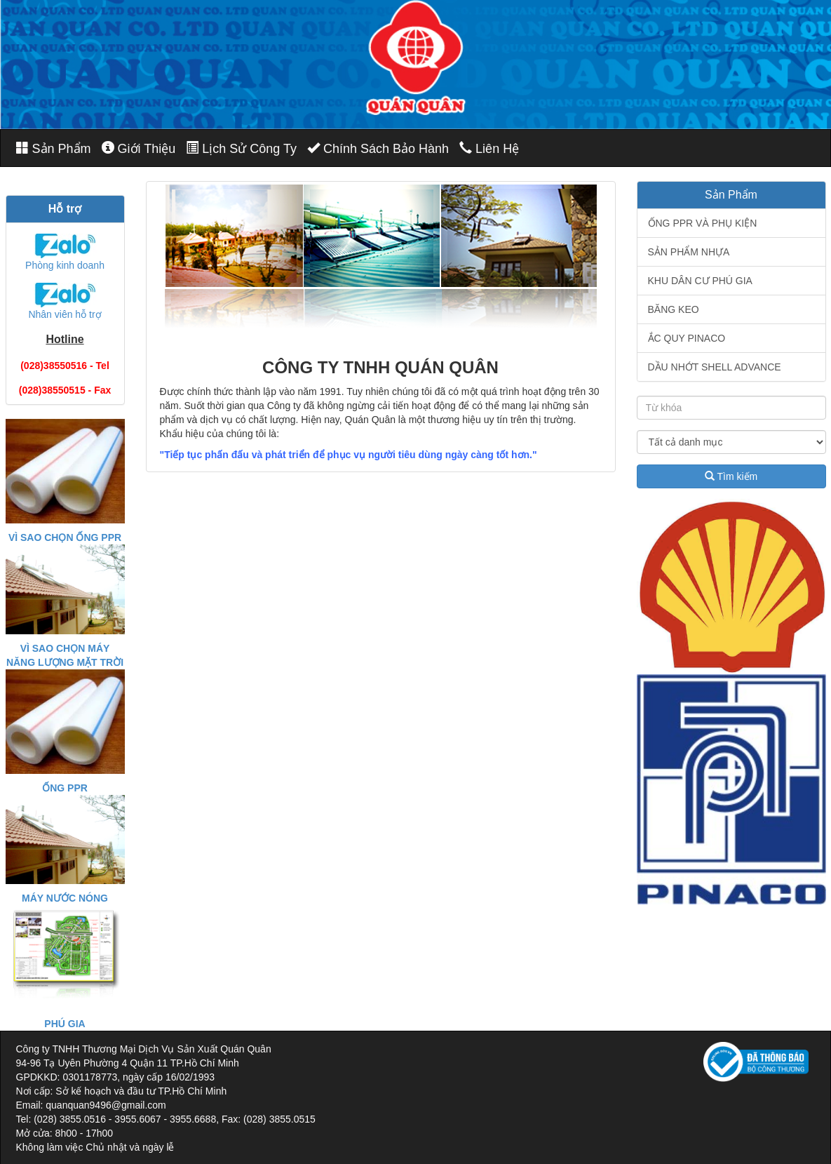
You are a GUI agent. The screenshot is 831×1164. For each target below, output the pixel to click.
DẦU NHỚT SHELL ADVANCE (714, 367)
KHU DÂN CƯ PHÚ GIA (700, 280)
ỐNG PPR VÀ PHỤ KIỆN (702, 223)
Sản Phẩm (53, 148)
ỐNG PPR (65, 788)
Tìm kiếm (731, 476)
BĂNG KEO (673, 309)
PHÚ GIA (64, 1023)
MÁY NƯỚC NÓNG (65, 898)
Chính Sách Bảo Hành (378, 148)
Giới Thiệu (139, 148)
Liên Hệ (489, 148)
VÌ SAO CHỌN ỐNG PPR (64, 537)
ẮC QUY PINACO (687, 338)
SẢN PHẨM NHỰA (689, 251)
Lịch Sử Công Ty (241, 148)
